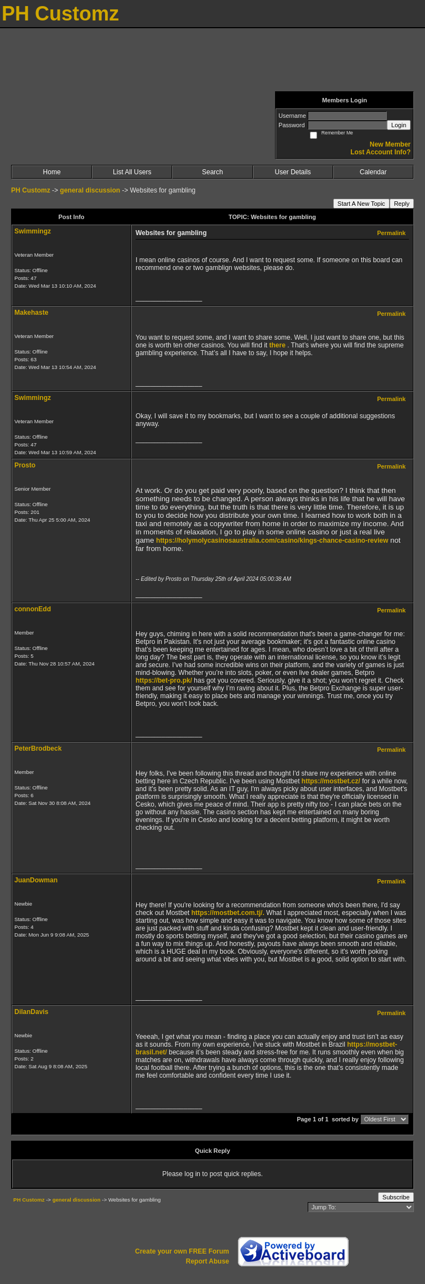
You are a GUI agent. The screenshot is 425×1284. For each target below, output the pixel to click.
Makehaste (31, 312)
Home (52, 172)
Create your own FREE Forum (182, 1251)
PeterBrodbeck (37, 748)
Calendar (373, 172)
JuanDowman (36, 880)
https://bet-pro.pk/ (164, 680)
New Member (390, 144)
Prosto (24, 465)
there (277, 345)
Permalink (391, 233)
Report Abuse (207, 1261)
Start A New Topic (361, 203)
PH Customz (31, 190)
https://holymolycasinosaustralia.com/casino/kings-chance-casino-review (272, 540)
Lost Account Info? (380, 152)
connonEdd (32, 609)
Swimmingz (32, 231)
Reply (402, 203)
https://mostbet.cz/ (331, 781)
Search (212, 172)
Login (398, 125)
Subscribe (396, 1197)
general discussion (91, 190)
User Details (292, 172)
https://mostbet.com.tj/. (228, 913)
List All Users (132, 172)
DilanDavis (31, 1012)
